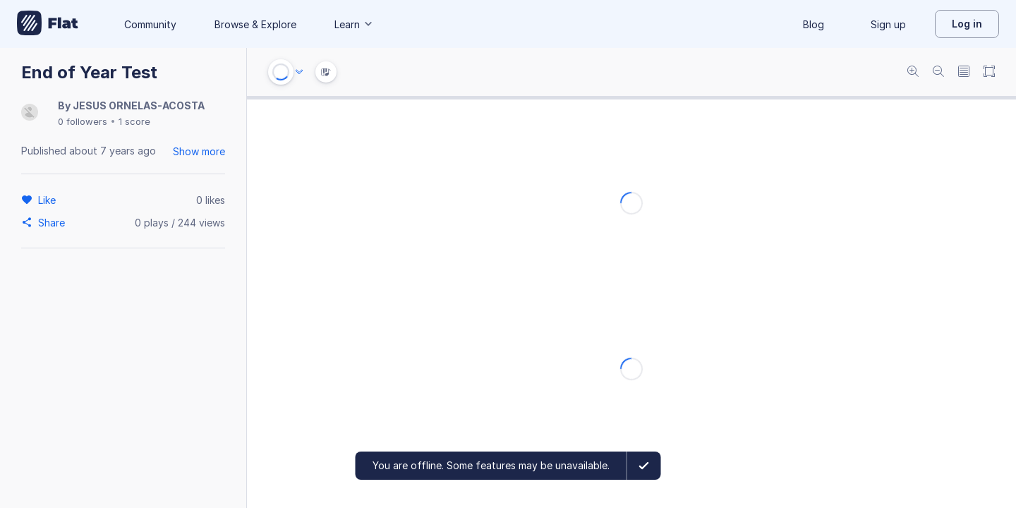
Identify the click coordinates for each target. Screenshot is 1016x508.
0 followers (82, 121)
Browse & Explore (255, 24)
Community (150, 24)
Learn (354, 24)
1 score (134, 121)
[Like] (49, 199)
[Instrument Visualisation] (326, 72)
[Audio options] (299, 72)
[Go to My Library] (47, 24)
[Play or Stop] (281, 72)
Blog (813, 24)
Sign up (888, 24)
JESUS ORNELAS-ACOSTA (139, 105)
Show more (199, 151)
